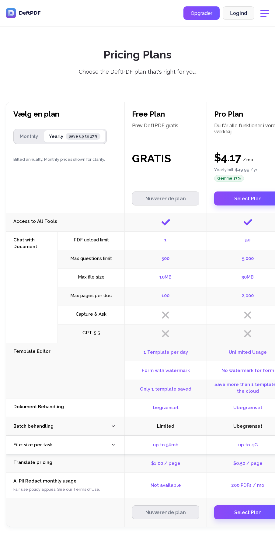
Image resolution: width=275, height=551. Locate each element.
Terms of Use (86, 489)
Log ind (238, 13)
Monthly (29, 136)
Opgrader (201, 13)
